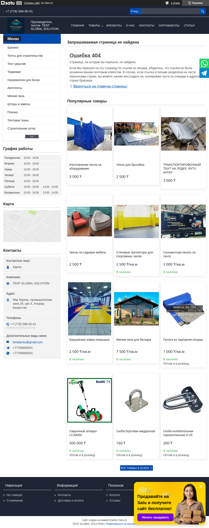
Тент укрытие (16, 63)
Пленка (12, 112)
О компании (14, 500)
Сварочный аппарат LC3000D (83, 433)
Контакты (146, 25)
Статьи (189, 25)
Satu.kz (122, 520)
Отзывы (114, 500)
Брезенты (114, 25)
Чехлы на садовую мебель (87, 252)
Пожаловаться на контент (121, 523)
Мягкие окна (15, 96)
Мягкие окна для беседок (133, 339)
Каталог (114, 495)
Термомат (14, 72)
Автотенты (14, 88)
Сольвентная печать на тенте (179, 254)
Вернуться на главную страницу (100, 86)
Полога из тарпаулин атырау (183, 339)
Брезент (13, 47)
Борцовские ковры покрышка (89, 339)
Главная (77, 25)
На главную (14, 495)
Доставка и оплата (71, 500)
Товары (94, 25)
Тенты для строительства (25, 55)
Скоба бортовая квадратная (135, 431)
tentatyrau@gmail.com (28, 342)
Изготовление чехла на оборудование (85, 166)
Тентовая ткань (18, 120)
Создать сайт (32, 2)
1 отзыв (175, 2)
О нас (130, 25)
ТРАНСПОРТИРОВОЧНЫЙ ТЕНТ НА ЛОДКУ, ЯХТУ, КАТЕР (182, 168)
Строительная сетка (21, 128)
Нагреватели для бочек (23, 80)
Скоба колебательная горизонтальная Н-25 (178, 433)
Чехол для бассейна (130, 164)
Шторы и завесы (18, 104)
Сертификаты (169, 25)
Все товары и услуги (135, 468)
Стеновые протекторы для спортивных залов (134, 254)
